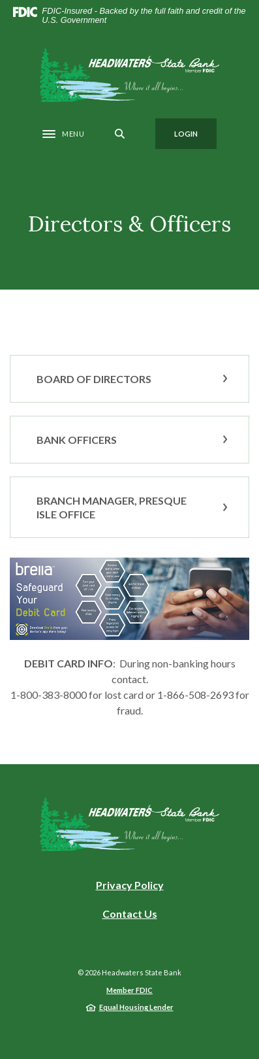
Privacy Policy (130, 885)
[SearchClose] (120, 133)
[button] (129, 379)
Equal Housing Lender (136, 1007)
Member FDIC (129, 990)
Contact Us (129, 913)
